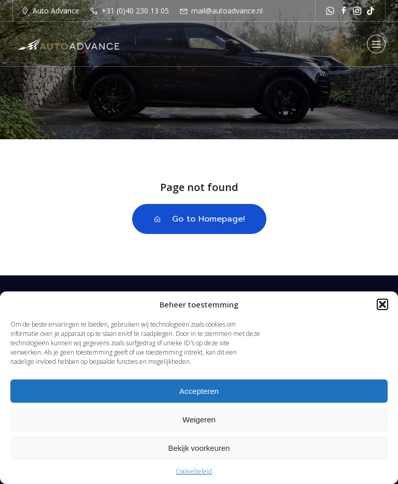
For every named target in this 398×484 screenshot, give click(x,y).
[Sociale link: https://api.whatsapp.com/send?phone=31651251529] (330, 11)
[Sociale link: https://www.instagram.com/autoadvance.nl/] (357, 11)
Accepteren (199, 391)
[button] (382, 304)
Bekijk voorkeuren (199, 448)
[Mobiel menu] (376, 44)
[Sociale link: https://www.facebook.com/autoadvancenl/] (343, 11)
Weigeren (199, 419)
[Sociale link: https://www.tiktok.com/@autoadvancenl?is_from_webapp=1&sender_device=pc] (370, 11)
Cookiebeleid (194, 471)
